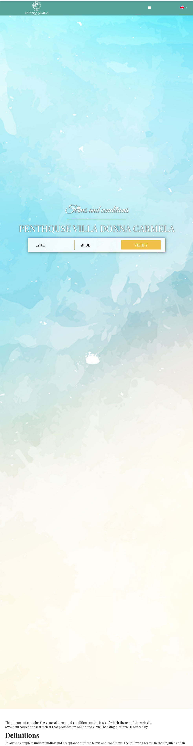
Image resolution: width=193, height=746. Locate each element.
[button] (149, 8)
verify (141, 244)
